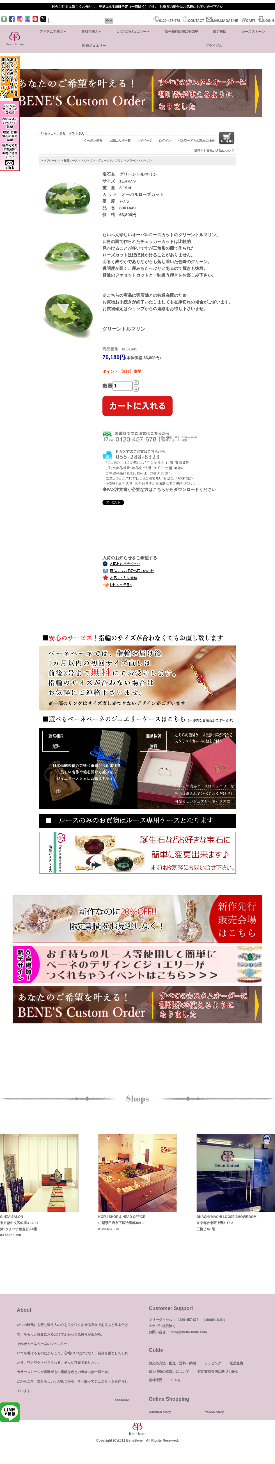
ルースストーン (253, 32)
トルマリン (88, 160)
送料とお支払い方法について (214, 150)
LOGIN (266, 21)
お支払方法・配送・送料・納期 (172, 1363)
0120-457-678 (166, 21)
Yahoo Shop (214, 1412)
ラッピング (212, 1363)
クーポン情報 (93, 140)
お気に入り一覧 (119, 140)
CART (247, 21)
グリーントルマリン (110, 160)
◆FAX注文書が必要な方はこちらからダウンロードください (159, 489)
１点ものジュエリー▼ (133, 32)
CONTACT (193, 21)
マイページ (144, 140)
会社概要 (155, 1380)
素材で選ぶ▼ (91, 32)
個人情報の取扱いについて (169, 1372)
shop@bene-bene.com (189, 1332)
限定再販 (219, 32)
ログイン (165, 140)
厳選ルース (71, 160)
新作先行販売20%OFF (181, 32)
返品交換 (236, 1363)
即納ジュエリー (94, 46)
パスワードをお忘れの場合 (196, 140)
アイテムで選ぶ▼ (53, 32)
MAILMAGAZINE (222, 21)
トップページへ (50, 160)
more (125, 1400)
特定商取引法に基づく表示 (218, 1372)
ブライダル (213, 46)
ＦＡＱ (175, 1380)
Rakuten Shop (160, 1412)
